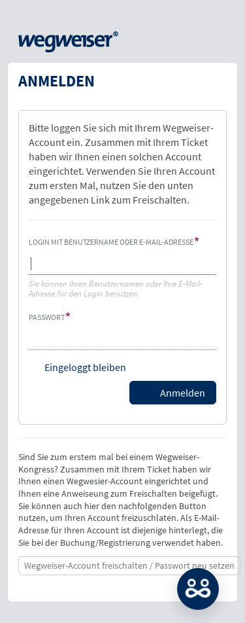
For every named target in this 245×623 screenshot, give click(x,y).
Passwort (47, 317)
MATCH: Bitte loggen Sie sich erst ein (198, 589)
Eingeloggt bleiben (85, 367)
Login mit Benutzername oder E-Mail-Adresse (111, 242)
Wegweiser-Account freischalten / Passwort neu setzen (129, 565)
